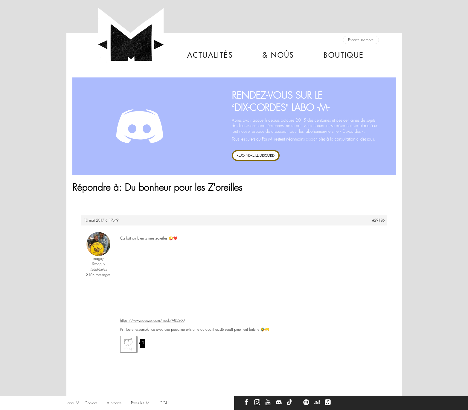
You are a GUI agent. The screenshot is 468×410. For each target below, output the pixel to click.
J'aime (129, 344)
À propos (114, 403)
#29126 (378, 220)
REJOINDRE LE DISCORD (256, 155)
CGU (164, 403)
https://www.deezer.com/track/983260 (152, 320)
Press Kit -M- (140, 403)
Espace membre (361, 39)
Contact (91, 403)
